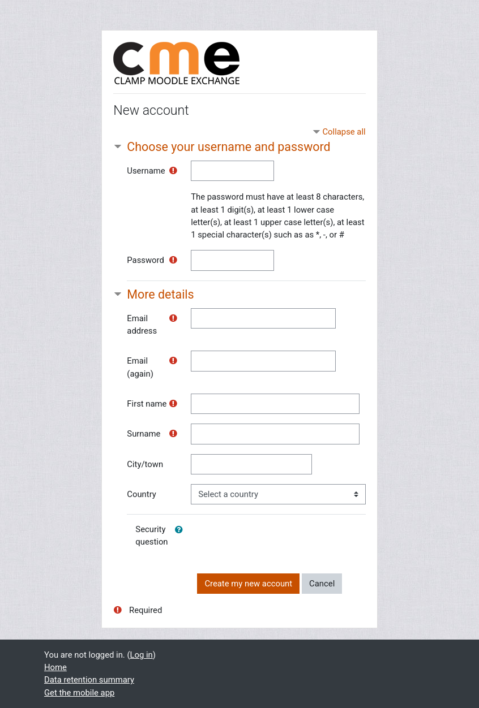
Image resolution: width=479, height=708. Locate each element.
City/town (145, 464)
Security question (151, 535)
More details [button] (160, 294)
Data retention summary (89, 680)
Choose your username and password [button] (228, 147)
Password (145, 260)
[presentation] (283, 541)
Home (55, 667)
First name (146, 404)
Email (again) (140, 367)
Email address (142, 324)
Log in (141, 655)
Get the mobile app (79, 693)
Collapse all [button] (343, 132)
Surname (143, 434)
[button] (181, 530)
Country (141, 494)
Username (146, 171)
